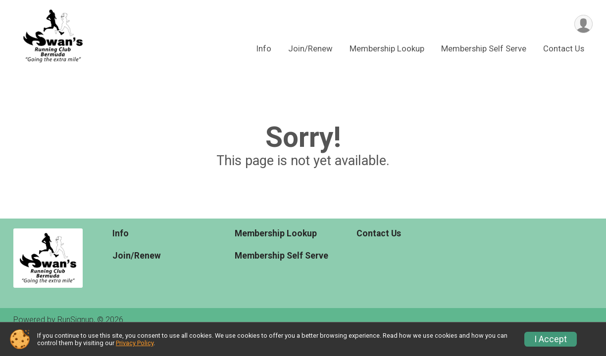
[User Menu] (583, 24)
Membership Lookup (387, 48)
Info (263, 48)
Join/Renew (310, 48)
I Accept (550, 339)
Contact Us (563, 48)
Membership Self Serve (483, 48)
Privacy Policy (134, 343)
